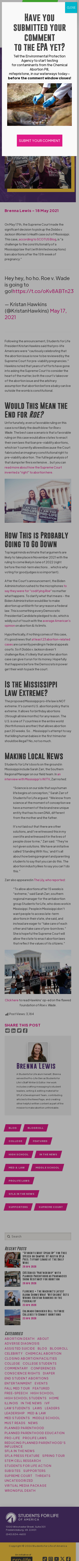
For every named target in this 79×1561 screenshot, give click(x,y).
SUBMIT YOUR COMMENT (39, 140)
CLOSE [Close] (71, 7)
